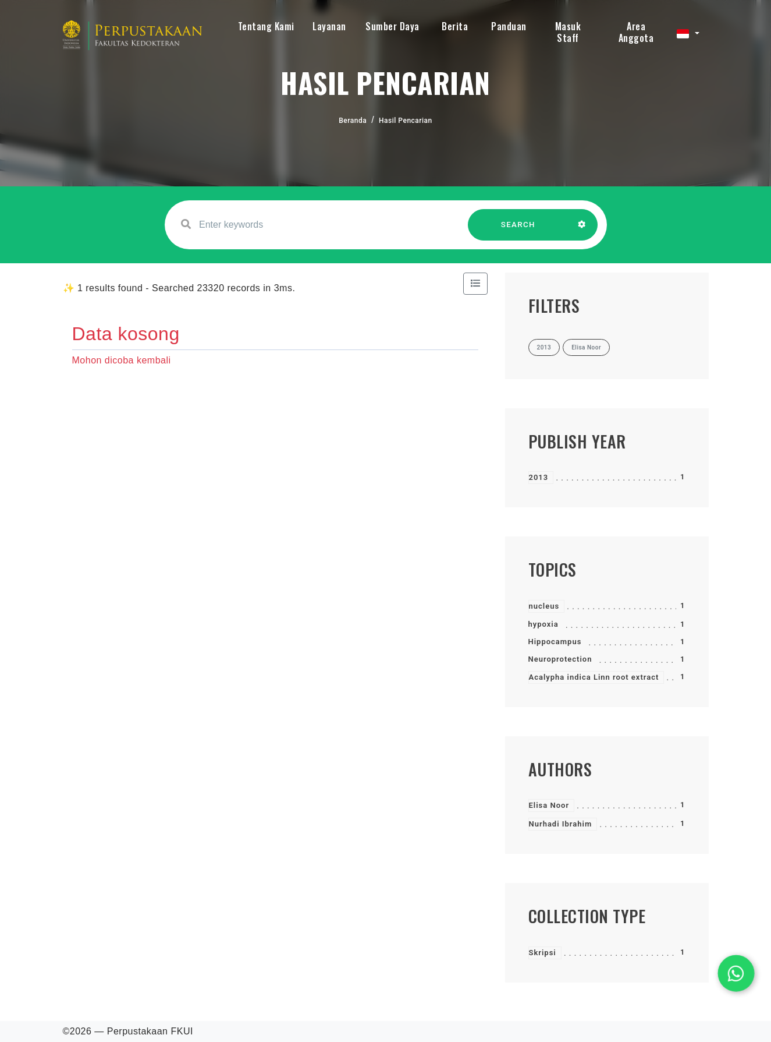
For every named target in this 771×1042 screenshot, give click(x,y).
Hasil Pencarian (405, 120)
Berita (455, 26)
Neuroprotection (560, 659)
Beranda (353, 120)
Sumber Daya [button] (392, 26)
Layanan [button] (329, 26)
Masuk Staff (568, 32)
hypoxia (543, 624)
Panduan (509, 26)
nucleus (544, 606)
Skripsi (542, 952)
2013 (539, 477)
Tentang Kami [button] (266, 26)
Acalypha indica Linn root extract (594, 677)
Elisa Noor (549, 805)
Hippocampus (555, 641)
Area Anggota (636, 32)
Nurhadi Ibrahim (560, 824)
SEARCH (517, 230)
